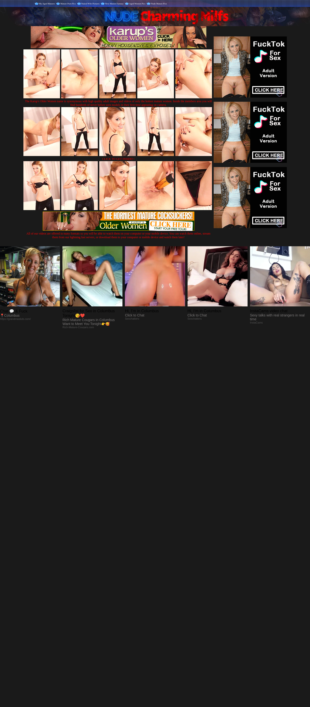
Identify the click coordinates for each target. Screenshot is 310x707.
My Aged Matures (47, 3)
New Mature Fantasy (114, 3)
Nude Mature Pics (159, 3)
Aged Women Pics (137, 3)
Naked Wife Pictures (90, 3)
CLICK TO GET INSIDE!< (118, 159)
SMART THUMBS (163, 605)
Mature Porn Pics (68, 3)
